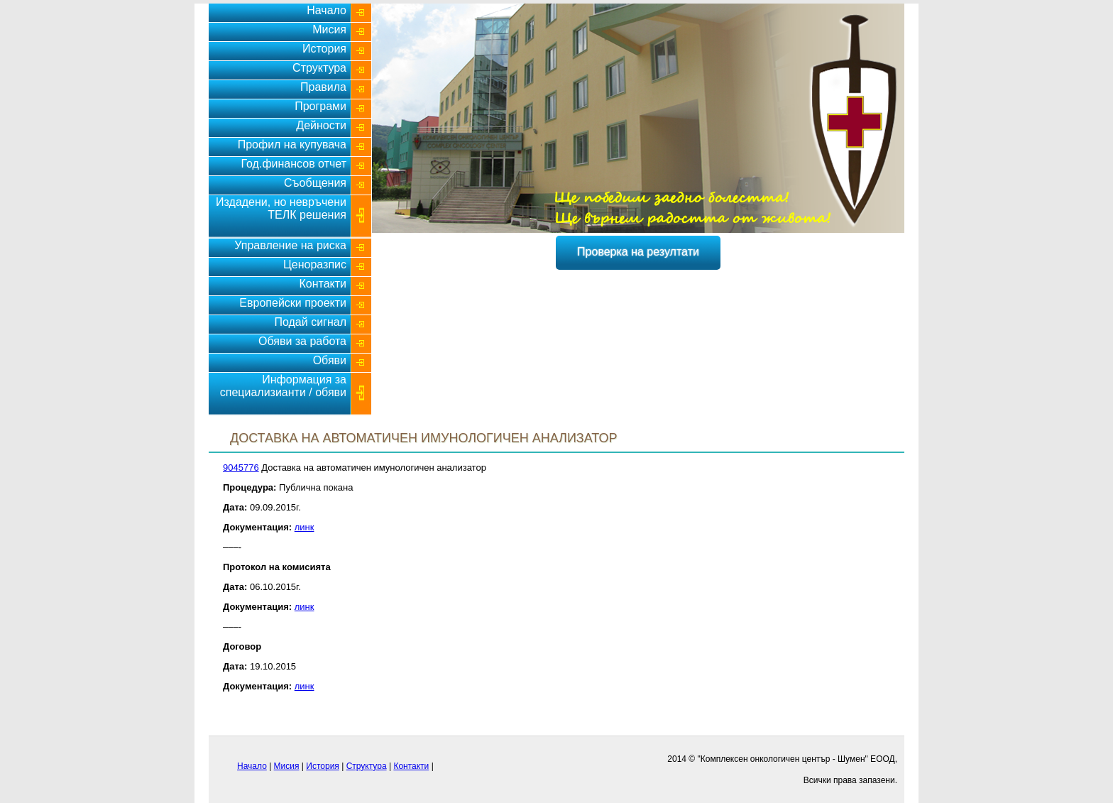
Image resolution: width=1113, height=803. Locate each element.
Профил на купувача (292, 144)
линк (304, 527)
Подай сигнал (310, 322)
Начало (326, 10)
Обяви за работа (302, 341)
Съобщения (315, 183)
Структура (319, 68)
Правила (323, 87)
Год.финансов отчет (293, 164)
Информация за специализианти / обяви (283, 385)
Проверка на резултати (638, 252)
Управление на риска (290, 245)
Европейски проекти (292, 303)
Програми (320, 106)
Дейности (321, 125)
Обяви (329, 360)
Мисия (329, 29)
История (324, 49)
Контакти (322, 284)
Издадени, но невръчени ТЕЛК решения (281, 208)
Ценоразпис (314, 264)
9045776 (241, 467)
